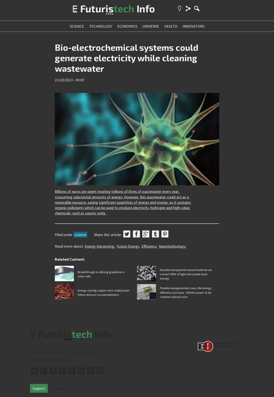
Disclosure (60, 388)
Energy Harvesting (99, 246)
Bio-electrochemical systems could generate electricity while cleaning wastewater (126, 57)
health (170, 26)
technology (100, 26)
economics (127, 26)
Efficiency (148, 246)
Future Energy (128, 246)
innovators (193, 26)
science (77, 26)
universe (150, 26)
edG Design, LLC (54, 359)
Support (39, 388)
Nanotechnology (172, 246)
